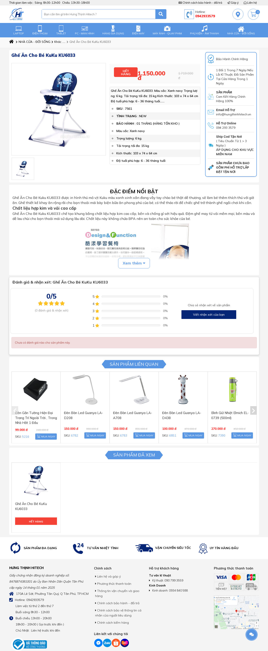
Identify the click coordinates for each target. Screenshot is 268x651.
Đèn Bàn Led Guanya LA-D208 (85, 409)
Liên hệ (250, 2)
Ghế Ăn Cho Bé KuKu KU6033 (89, 42)
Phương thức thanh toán (113, 568)
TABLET (61, 30)
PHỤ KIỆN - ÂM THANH (204, 30)
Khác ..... (58, 42)
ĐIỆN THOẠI (40, 30)
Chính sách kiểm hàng (112, 607)
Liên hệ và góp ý (108, 561)
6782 (73, 431)
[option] (39, 532)
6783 (122, 431)
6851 (171, 431)
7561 (128, 105)
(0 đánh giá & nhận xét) (51, 310)
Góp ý (233, 2)
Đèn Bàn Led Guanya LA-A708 (134, 409)
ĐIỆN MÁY (138, 30)
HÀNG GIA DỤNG (113, 30)
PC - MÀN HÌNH (84, 30)
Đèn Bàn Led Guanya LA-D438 (183, 409)
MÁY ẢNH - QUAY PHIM (167, 30)
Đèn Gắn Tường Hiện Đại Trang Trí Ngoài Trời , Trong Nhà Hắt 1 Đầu (34, 414)
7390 (220, 431)
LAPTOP (18, 30)
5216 (24, 431)
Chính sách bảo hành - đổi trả (200, 2)
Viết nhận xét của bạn (209, 315)
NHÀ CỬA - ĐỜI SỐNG (241, 30)
